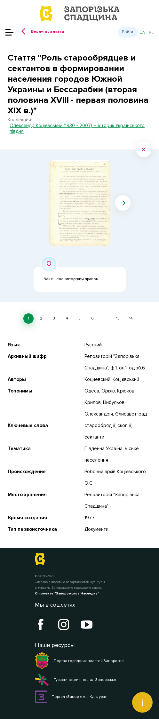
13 (118, 318)
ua (142, 32)
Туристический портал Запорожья (75, 680)
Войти (127, 32)
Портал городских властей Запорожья (79, 661)
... (105, 318)
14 (130, 318)
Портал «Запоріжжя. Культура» (71, 697)
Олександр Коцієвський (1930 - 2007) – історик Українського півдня (77, 128)
